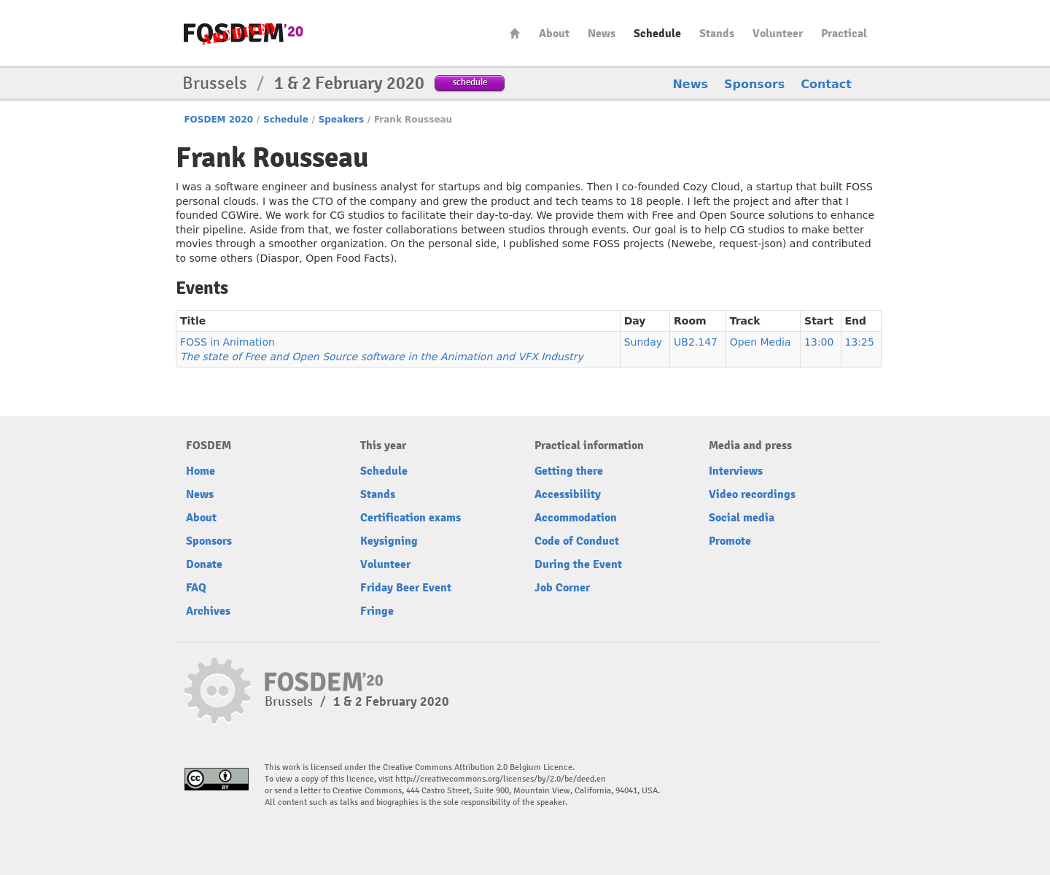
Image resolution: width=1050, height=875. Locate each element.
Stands (716, 33)
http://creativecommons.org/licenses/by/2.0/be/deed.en (500, 779)
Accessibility (567, 494)
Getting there (568, 471)
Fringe (377, 611)
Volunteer (777, 33)
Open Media (760, 342)
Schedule (657, 33)
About (554, 33)
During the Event (578, 564)
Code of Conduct (576, 541)
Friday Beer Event (405, 587)
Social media (741, 517)
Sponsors (754, 84)
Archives (208, 611)
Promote (730, 541)
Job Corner (562, 587)
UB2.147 (696, 342)
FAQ (196, 587)
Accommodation (575, 517)
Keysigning (389, 541)
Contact (826, 84)
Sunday (643, 342)
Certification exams (410, 517)
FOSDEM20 (243, 33)
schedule (470, 82)
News (601, 33)
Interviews (736, 471)
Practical (844, 33)
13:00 (818, 342)
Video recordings (752, 494)
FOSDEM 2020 (218, 119)
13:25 (859, 342)
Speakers (341, 119)
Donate (204, 564)
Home (515, 33)
